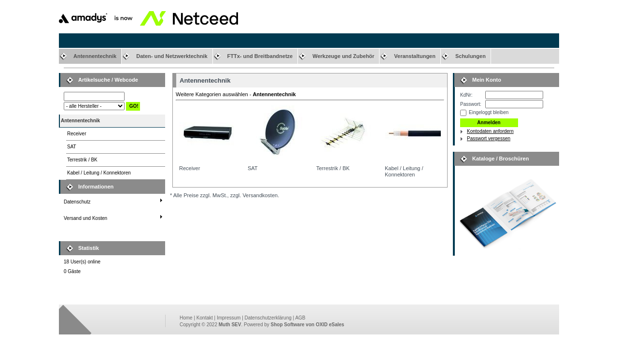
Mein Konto (486, 80)
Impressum (228, 317)
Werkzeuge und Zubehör (343, 56)
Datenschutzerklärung (268, 317)
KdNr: (466, 95)
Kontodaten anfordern (490, 131)
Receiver (76, 133)
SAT (71, 146)
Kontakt (205, 317)
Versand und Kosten (85, 218)
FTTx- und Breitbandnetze (260, 56)
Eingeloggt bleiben (488, 112)
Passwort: (470, 104)
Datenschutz (77, 201)
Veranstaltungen (414, 56)
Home (186, 317)
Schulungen (470, 56)
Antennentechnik (94, 56)
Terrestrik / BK (82, 159)
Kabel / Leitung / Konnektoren (99, 172)
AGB (300, 317)
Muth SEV (230, 324)
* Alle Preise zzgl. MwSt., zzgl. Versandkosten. (224, 195)
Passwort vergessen (488, 138)
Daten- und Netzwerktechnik (171, 56)
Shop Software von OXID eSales (307, 324)
